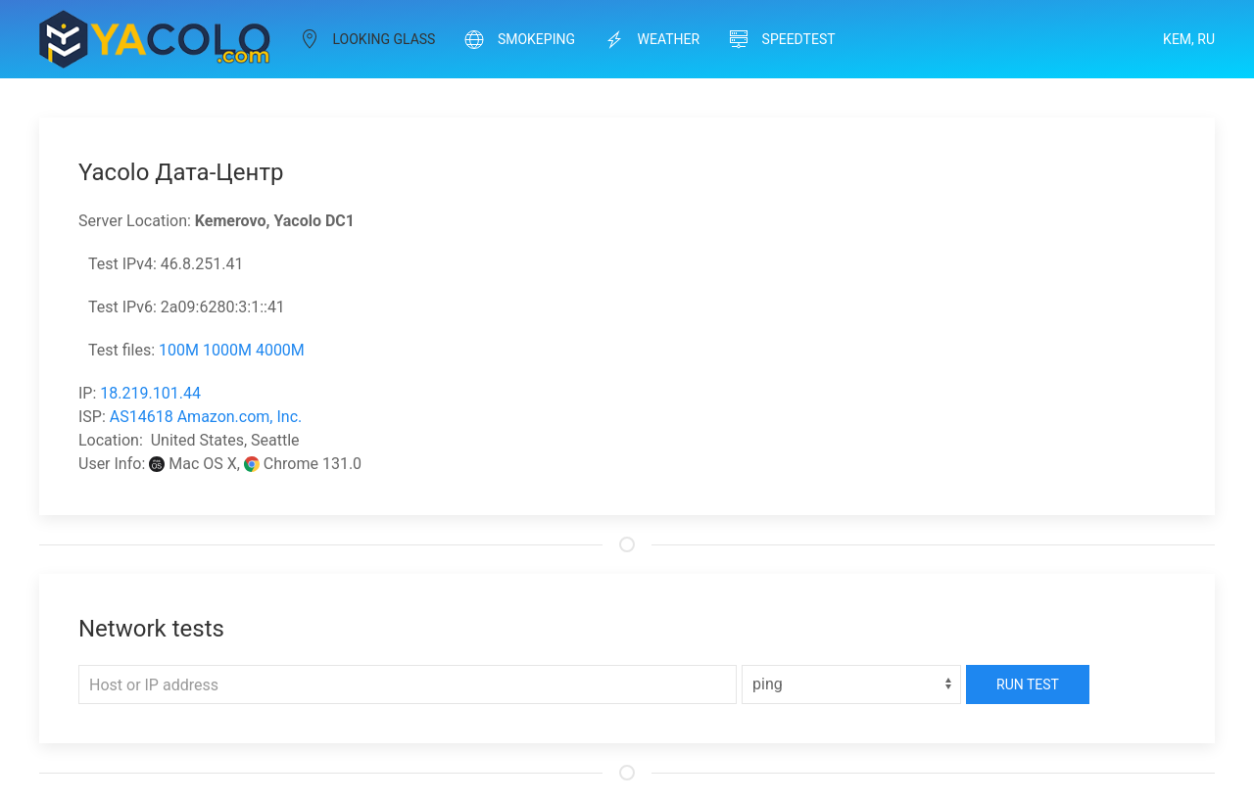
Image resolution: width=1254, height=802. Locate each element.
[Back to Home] (154, 39)
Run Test (1027, 684)
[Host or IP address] (407, 684)
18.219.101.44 (150, 393)
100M (179, 350)
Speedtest (782, 39)
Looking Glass (367, 39)
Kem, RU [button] (1189, 39)
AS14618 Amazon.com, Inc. (206, 416)
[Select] (851, 684)
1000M (227, 350)
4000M (280, 350)
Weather (651, 39)
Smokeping (519, 39)
